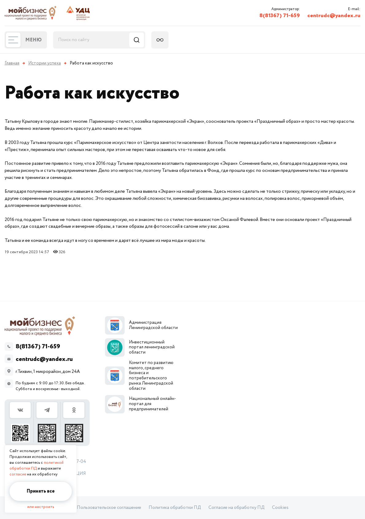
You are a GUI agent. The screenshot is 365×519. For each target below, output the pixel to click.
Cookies (280, 507)
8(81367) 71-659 (279, 16)
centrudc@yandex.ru (333, 16)
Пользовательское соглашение (109, 507)
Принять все (41, 491)
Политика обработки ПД (175, 507)
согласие (18, 474)
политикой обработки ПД (37, 465)
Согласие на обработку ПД (236, 507)
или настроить (40, 507)
